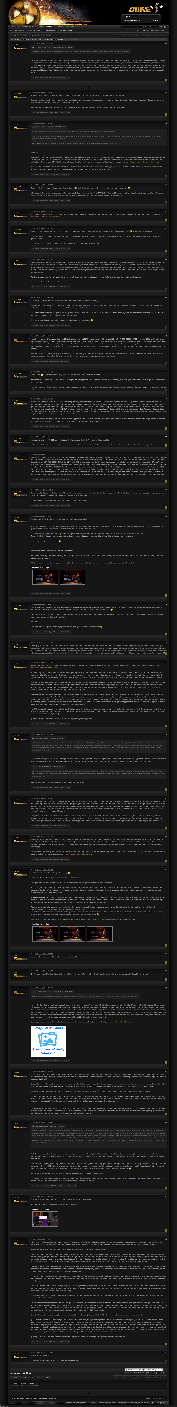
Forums (49, 27)
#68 (166, 297)
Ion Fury (150, 1403)
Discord (39, 27)
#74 (166, 490)
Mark (16, 644)
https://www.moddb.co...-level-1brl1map (118, 1022)
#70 (166, 371)
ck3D (16, 45)
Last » (48, 35)
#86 (166, 1071)
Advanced (160, 27)
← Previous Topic (127, 1373)
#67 (166, 259)
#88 (166, 1196)
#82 (166, 870)
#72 (166, 437)
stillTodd (18, 93)
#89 (166, 1239)
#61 (166, 43)
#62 (166, 92)
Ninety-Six (18, 1072)
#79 (166, 734)
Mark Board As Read (18, 1398)
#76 (166, 604)
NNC (16, 955)
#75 (166, 516)
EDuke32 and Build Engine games (27, 30)
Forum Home (43, 1398)
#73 (166, 454)
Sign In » (128, 17)
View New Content (157, 30)
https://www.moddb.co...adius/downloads (45, 217)
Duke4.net (14, 27)
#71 (166, 398)
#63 (166, 123)
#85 (166, 988)
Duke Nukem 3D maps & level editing (58, 30)
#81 (166, 836)
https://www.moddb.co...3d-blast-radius (79, 854)
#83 (166, 954)
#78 (166, 662)
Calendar (71, 27)
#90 (166, 1352)
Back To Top (52, 1398)
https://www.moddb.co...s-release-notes (144, 162)
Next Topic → (163, 1373)
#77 (166, 642)
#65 (166, 211)
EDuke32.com (27, 27)
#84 (166, 971)
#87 (166, 1122)
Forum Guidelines (142, 30)
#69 (166, 336)
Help (155, 21)
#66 (166, 228)
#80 (166, 798)
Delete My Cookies (31, 1398)
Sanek (17, 517)
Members (59, 27)
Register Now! (135, 20)
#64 (166, 185)
